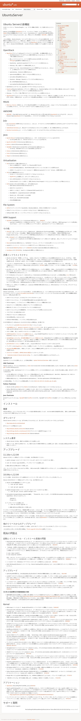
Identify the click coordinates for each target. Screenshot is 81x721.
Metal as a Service (11, 105)
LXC (8, 172)
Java (60, 33)
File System (62, 36)
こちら (67, 275)
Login (46, 9)
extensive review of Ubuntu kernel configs (19, 355)
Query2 (9, 231)
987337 (14, 645)
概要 (60, 50)
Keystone (9, 89)
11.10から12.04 (63, 56)
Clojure (8, 155)
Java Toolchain (64, 47)
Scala (8, 153)
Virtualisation (62, 34)
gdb (55, 381)
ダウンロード (62, 52)
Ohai (20, 247)
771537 (69, 675)
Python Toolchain (65, 46)
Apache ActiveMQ (11, 142)
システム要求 (62, 53)
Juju (60, 31)
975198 (31, 649)
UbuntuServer (12, 15)
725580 (41, 668)
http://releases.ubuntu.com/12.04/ (16, 428)
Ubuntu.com (61, 0)
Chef (8, 247)
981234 (18, 626)
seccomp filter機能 (11, 348)
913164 (14, 658)
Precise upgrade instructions (34, 528)
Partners (78, 0)
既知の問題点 (61, 60)
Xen (8, 163)
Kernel (60, 69)
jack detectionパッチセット (14, 343)
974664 (22, 639)
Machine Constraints (12, 130)
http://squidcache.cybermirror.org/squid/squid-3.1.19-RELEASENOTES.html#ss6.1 (31, 694)
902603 (17, 578)
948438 (29, 247)
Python (18, 387)
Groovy (8, 151)
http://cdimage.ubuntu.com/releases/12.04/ (18, 431)
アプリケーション (63, 70)
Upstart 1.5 (64, 43)
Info (13, 9)
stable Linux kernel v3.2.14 (23, 325)
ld (52, 381)
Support (73, 0)
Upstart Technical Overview (41, 360)
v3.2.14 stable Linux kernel (25, 293)
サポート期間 (61, 72)
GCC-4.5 (42, 381)
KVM (8, 184)
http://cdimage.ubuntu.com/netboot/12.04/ (18, 433)
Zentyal (12, 237)
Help (50, 9)
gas (50, 381)
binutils (47, 381)
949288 (75, 664)
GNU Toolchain (64, 44)
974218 (68, 698)
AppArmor (12, 176)
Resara (8, 243)
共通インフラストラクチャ (65, 40)
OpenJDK (9, 147)
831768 (64, 573)
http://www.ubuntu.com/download (16, 423)
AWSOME (61, 30)
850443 (33, 685)
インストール (61, 49)
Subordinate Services (12, 127)
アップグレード (61, 54)
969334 (52, 616)
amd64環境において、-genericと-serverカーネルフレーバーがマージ (24, 327)
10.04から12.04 (63, 57)
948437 (16, 247)
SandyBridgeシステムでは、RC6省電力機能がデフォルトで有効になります (25, 338)
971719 (29, 653)
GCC (29, 365)
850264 (13, 578)
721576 (58, 677)
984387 (55, 544)
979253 (46, 672)
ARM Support (62, 37)
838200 (56, 607)
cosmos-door (73, 709)
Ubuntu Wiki (40, 9)
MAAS (60, 28)
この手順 (74, 265)
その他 (60, 39)
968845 (68, 558)
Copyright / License (31, 719)
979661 (61, 582)
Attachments (19, 9)
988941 (9, 588)
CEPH (8, 208)
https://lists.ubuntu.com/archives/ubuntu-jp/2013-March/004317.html (41, 595)
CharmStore (12, 123)
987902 (55, 561)
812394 (42, 265)
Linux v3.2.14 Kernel (66, 41)
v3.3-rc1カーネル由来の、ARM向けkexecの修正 (18, 352)
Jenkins (8, 144)
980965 (67, 620)
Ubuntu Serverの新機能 (63, 25)
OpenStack (62, 27)
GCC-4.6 (37, 381)
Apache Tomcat (11, 138)
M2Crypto (12, 60)
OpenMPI (9, 220)
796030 (15, 632)
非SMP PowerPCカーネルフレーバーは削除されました (20, 334)
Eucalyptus (9, 250)
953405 (18, 250)
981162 (9, 645)
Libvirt (11, 167)
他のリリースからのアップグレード (67, 59)
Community (68, 0)
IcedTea (30, 398)
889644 (42, 220)
